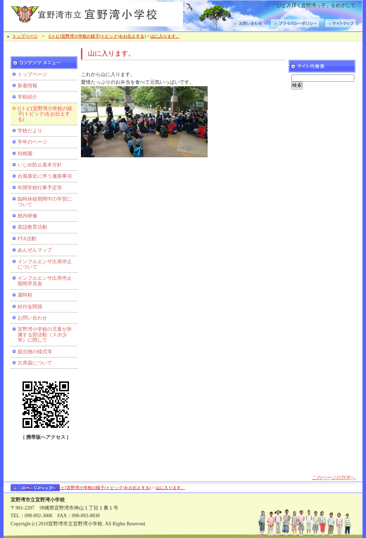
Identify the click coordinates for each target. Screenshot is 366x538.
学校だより (30, 130)
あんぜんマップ (35, 250)
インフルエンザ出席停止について (45, 264)
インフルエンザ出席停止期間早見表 (45, 281)
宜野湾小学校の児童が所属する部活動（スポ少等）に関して (45, 335)
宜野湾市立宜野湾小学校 (95, 13)
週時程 (25, 295)
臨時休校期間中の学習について (45, 201)
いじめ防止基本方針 (40, 164)
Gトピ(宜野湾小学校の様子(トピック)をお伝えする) (97, 36)
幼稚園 (25, 153)
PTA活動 (27, 238)
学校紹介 (27, 97)
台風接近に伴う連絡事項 (45, 176)
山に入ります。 (165, 36)
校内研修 (27, 216)
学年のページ (32, 142)
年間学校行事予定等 (40, 187)
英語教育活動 (32, 227)
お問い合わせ (32, 318)
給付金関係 (30, 306)
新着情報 (27, 85)
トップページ (25, 36)
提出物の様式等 (35, 351)
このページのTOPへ (333, 477)
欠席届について (35, 363)
